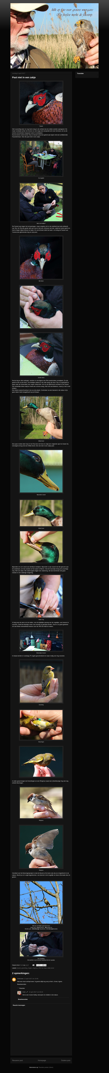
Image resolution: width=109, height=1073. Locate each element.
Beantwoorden (21, 984)
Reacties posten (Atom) (46, 1067)
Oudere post (65, 1060)
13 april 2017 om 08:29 (36, 992)
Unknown (20, 978)
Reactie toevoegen (19, 1005)
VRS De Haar (42, 968)
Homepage (42, 1060)
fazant (19, 968)
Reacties (22, 988)
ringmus (35, 968)
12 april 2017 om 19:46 (31, 978)
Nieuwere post (17, 1060)
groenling (24, 968)
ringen (30, 968)
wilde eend (50, 968)
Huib (24, 992)
